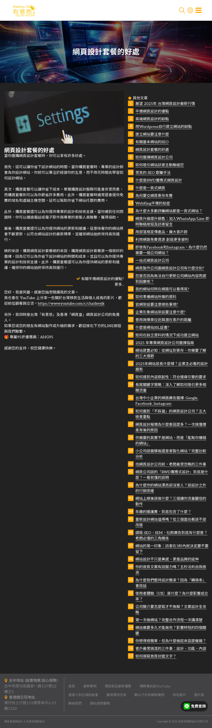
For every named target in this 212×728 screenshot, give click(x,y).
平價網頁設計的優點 (152, 111)
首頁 (71, 686)
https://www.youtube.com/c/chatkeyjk (71, 303)
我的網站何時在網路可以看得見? (162, 289)
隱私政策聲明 (100, 703)
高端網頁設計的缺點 (152, 119)
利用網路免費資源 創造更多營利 (162, 240)
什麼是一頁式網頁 (150, 188)
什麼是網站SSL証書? (152, 327)
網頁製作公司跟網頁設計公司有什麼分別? (169, 268)
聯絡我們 (75, 703)
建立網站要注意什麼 (152, 134)
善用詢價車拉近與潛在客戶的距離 (163, 320)
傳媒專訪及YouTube (155, 686)
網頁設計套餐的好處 (152, 150)
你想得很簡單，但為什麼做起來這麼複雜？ (170, 641)
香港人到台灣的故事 (83, 695)
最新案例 (89, 686)
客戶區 (199, 695)
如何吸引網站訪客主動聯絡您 (159, 165)
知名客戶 (179, 695)
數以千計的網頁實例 (149, 695)
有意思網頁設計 (35, 721)
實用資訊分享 (116, 695)
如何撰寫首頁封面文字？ (155, 656)
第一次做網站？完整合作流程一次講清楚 (168, 620)
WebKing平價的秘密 (152, 203)
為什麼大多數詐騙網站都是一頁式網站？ (168, 211)
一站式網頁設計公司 (152, 260)
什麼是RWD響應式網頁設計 (158, 180)
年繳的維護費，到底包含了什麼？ (163, 512)
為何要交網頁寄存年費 (154, 196)
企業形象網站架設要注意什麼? (160, 312)
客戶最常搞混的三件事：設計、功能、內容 (170, 649)
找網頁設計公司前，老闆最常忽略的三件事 (170, 464)
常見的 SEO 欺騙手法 (153, 173)
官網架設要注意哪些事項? (156, 304)
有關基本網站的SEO (152, 142)
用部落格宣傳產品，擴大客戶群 (161, 232)
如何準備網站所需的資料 (155, 297)
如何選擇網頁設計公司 (154, 157)
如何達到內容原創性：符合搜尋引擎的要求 (170, 377)
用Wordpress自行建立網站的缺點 (163, 127)
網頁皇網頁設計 (13, 721)
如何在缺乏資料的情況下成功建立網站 (167, 335)
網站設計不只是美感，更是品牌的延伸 (167, 559)
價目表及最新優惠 (118, 686)
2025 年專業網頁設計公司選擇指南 (164, 343)
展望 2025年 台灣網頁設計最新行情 (165, 104)
